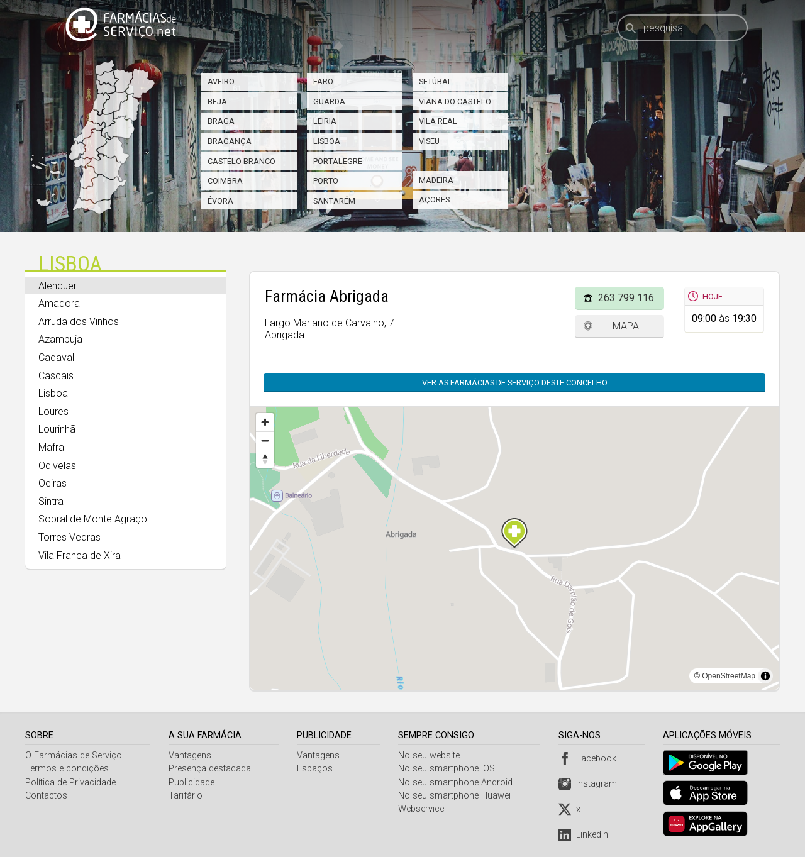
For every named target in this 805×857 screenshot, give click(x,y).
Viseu (429, 141)
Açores (434, 199)
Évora (220, 201)
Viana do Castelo (455, 101)
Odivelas (57, 466)
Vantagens (190, 755)
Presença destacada (210, 768)
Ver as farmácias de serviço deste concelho (515, 382)
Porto (325, 180)
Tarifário (186, 795)
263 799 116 (626, 298)
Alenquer (57, 286)
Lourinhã (56, 429)
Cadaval (56, 357)
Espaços (316, 768)
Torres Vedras (69, 537)
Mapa (626, 326)
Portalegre (337, 161)
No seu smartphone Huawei (456, 795)
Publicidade (192, 782)
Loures (53, 411)
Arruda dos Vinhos (78, 322)
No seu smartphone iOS (448, 768)
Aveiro (221, 81)
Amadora (59, 303)
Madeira (436, 180)
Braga (221, 121)
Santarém (334, 201)
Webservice (423, 809)
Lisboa (326, 141)
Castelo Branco (241, 161)
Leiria (324, 121)
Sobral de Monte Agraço (92, 519)
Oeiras (52, 483)
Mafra (51, 447)
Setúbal (435, 81)
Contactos (46, 795)
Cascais (56, 376)
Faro (323, 81)
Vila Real (438, 121)
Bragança (230, 141)
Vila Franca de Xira (79, 555)
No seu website (431, 755)
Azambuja (60, 339)
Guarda (329, 101)
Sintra (51, 501)
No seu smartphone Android (457, 782)
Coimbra (225, 180)
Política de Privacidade (70, 782)
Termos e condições (67, 768)
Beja (217, 101)
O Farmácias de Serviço (73, 755)
